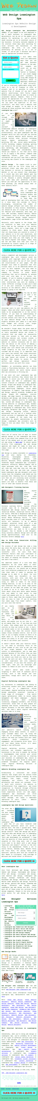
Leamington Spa (7, 110)
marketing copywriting (24, 1043)
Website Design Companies (21, 1001)
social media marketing (24, 1057)
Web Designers (30, 1007)
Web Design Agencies (21, 1011)
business (22, 368)
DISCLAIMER (33, 10)
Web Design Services (19, 1022)
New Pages (8, 1088)
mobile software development (25, 1045)
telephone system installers (25, 1059)
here (22, 536)
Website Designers (23, 1017)
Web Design (6, 453)
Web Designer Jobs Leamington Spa (18, 989)
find (8, 870)
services (25, 138)
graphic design (19, 1062)
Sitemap (2, 1088)
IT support (29, 1055)
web (35, 375)
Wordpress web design (18, 409)
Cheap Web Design (15, 1000)
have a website (30, 157)
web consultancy (28, 1041)
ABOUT (20, 10)
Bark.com (19, 442)
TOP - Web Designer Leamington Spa (14, 1073)
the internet (6, 44)
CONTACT (26, 10)
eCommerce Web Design (28, 1009)
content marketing (26, 1061)
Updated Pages (15, 1088)
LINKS (15, 10)
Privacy (35, 1088)
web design (9, 480)
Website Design (7, 164)
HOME (11, 10)
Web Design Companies (10, 1009)
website (4, 38)
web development (12, 1064)
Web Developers (18, 1005)
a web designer (11, 1039)
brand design (26, 1047)
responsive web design (10, 330)
